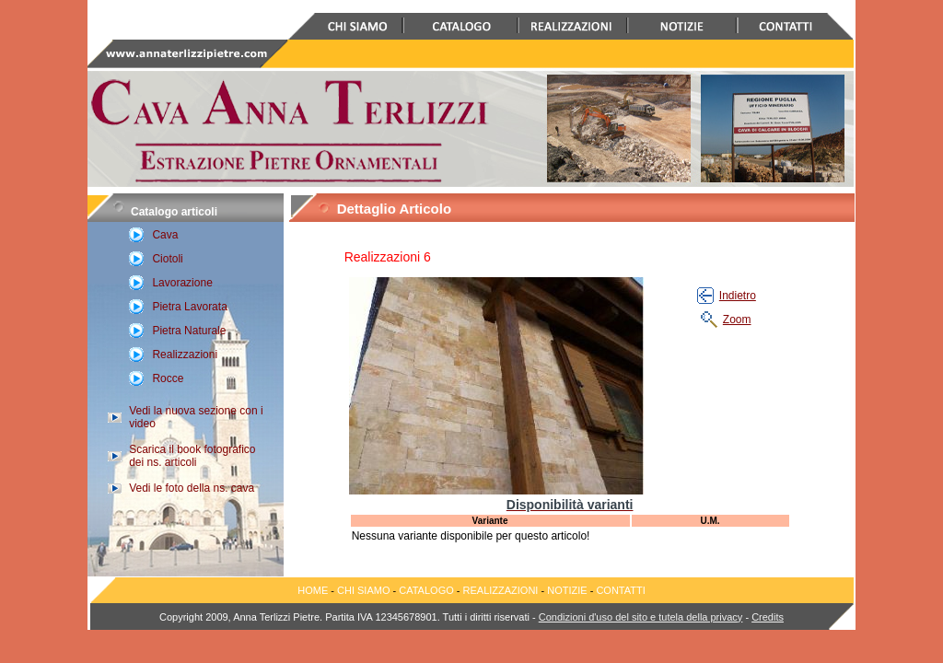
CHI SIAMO (363, 590)
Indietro (737, 295)
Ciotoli (167, 258)
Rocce (167, 378)
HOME (312, 590)
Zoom (737, 319)
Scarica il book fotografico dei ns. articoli (192, 456)
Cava (165, 234)
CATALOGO (428, 590)
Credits (767, 616)
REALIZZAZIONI (501, 590)
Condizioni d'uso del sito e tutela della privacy (641, 616)
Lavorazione (182, 282)
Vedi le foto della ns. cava (191, 488)
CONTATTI (620, 590)
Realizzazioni (184, 354)
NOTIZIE (567, 590)
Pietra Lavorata (189, 306)
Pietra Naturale (189, 330)
